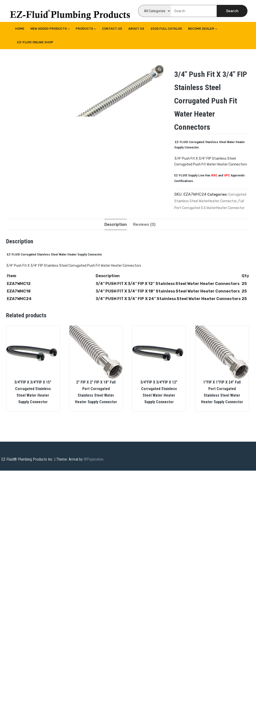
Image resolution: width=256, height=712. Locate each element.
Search (232, 11)
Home (19, 28)
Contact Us (112, 28)
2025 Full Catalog (166, 28)
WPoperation (93, 459)
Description (115, 224)
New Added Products (48, 28)
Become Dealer (201, 28)
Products (84, 28)
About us (136, 28)
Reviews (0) (144, 224)
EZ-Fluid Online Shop (35, 42)
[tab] (116, 224)
